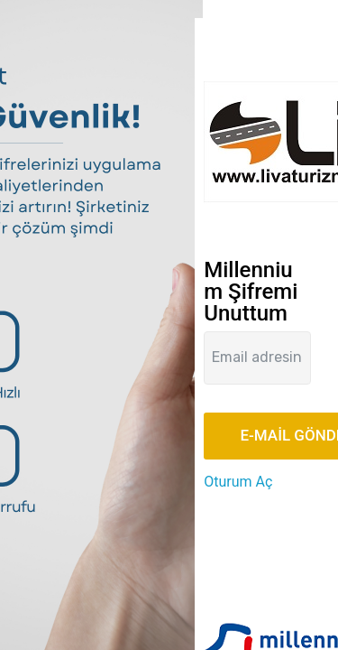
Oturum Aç (238, 481)
